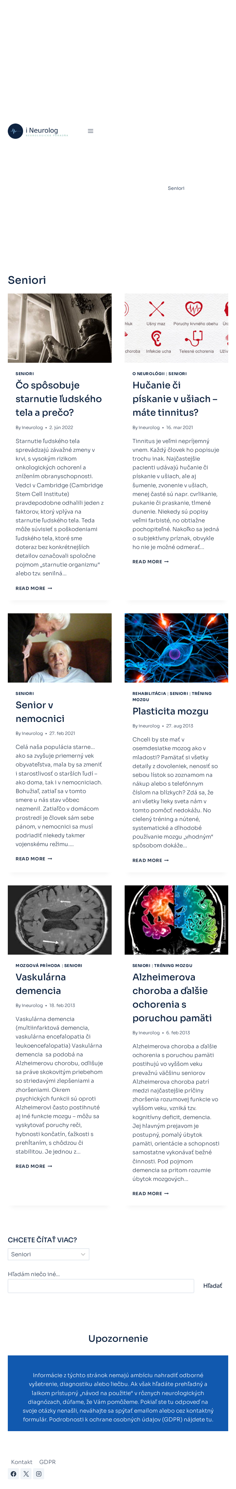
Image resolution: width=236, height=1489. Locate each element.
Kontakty (112, 254)
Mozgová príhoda (139, 8)
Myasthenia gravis (188, 139)
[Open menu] (91, 131)
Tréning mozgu (185, 205)
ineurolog (32, 427)
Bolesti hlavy (182, 74)
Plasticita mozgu (170, 711)
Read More (34, 588)
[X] (25, 1473)
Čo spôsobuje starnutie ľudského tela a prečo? (59, 399)
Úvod (108, 8)
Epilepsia (178, 106)
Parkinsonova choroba (193, 156)
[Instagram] (38, 1473)
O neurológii (148, 373)
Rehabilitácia (183, 90)
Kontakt (21, 1462)
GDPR (47, 1462)
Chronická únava (187, 123)
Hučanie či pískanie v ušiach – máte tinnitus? (174, 399)
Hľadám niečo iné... (34, 1274)
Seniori (176, 188)
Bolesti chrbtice (186, 57)
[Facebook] (13, 1473)
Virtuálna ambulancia (187, 8)
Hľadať (212, 1285)
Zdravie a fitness (186, 237)
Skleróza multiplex (189, 172)
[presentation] (60, 328)
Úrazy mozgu (182, 221)
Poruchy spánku (186, 24)
